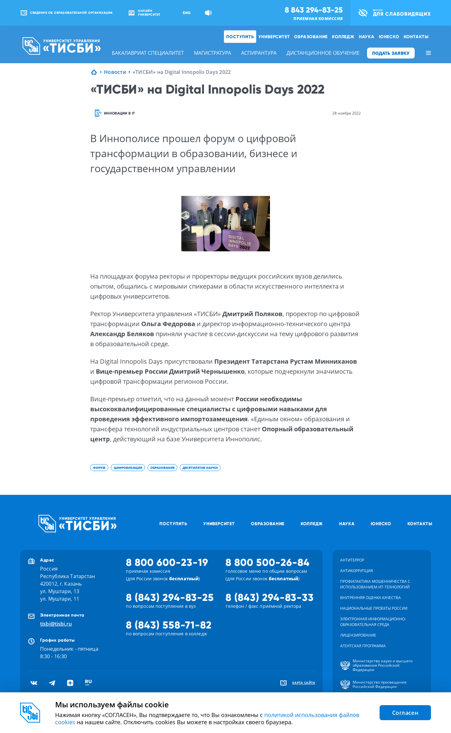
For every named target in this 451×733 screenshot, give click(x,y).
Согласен (405, 712)
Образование (311, 36)
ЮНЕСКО (389, 36)
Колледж (343, 36)
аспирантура (259, 52)
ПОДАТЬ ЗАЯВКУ (391, 53)
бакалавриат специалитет (148, 52)
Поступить (240, 36)
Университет (274, 36)
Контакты (416, 36)
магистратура (212, 52)
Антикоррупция (356, 570)
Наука (367, 36)
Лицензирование (358, 635)
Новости (115, 72)
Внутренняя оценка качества (370, 597)
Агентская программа (363, 645)
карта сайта (303, 682)
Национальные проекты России (373, 608)
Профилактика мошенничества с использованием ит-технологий (375, 584)
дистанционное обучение (323, 52)
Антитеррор (352, 560)
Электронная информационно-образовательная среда (373, 621)
